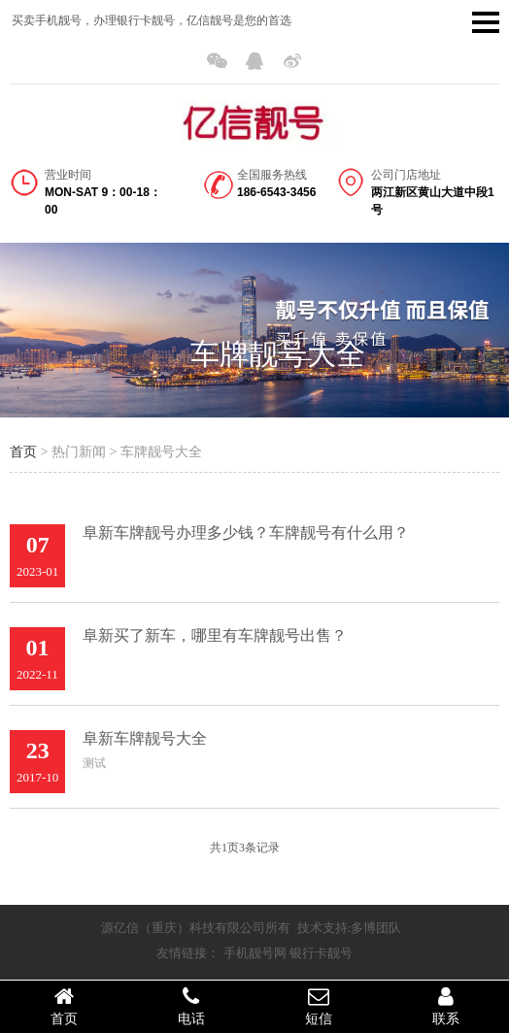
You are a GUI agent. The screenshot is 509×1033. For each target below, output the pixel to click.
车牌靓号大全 (277, 354)
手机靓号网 (255, 953)
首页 (23, 452)
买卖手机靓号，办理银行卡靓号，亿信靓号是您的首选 (151, 20)
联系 (445, 1005)
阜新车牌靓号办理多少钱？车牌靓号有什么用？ (246, 532)
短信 (318, 1005)
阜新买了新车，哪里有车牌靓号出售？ (215, 635)
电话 (190, 1005)
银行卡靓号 (321, 953)
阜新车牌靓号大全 (145, 738)
